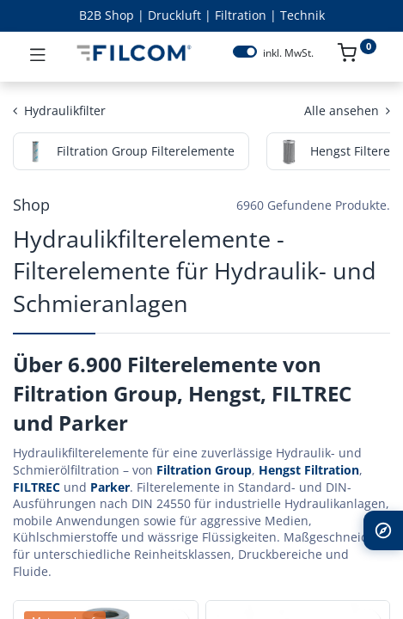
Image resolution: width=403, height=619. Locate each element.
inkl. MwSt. (288, 53)
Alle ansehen (347, 110)
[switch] (245, 52)
